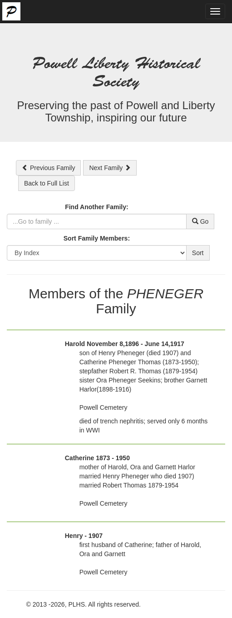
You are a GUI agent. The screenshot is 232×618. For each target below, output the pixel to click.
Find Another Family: (96, 207)
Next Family (110, 167)
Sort (198, 252)
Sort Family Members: (97, 238)
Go (200, 221)
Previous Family (48, 167)
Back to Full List (46, 183)
